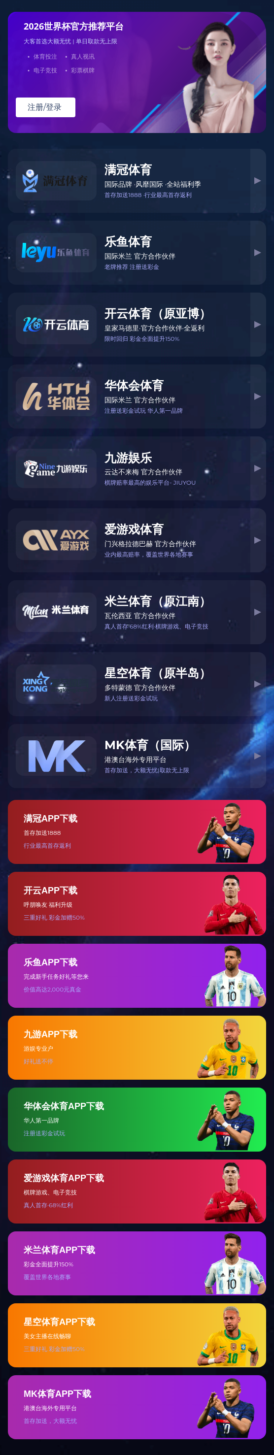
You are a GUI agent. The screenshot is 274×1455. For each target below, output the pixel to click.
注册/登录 (45, 107)
